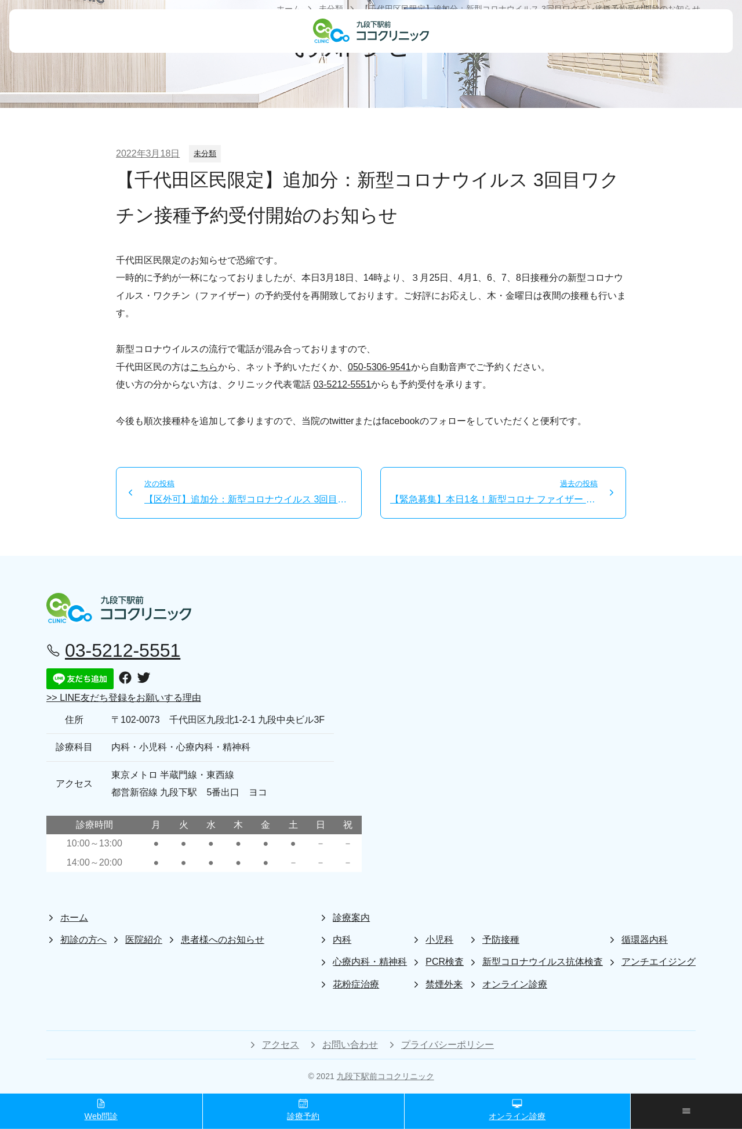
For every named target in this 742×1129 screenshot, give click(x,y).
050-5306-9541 (379, 367)
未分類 (205, 153)
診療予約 (303, 1109)
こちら (204, 367)
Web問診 (101, 1109)
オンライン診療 (517, 1109)
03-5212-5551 (342, 384)
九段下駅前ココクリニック (385, 1076)
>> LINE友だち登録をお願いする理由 (123, 698)
